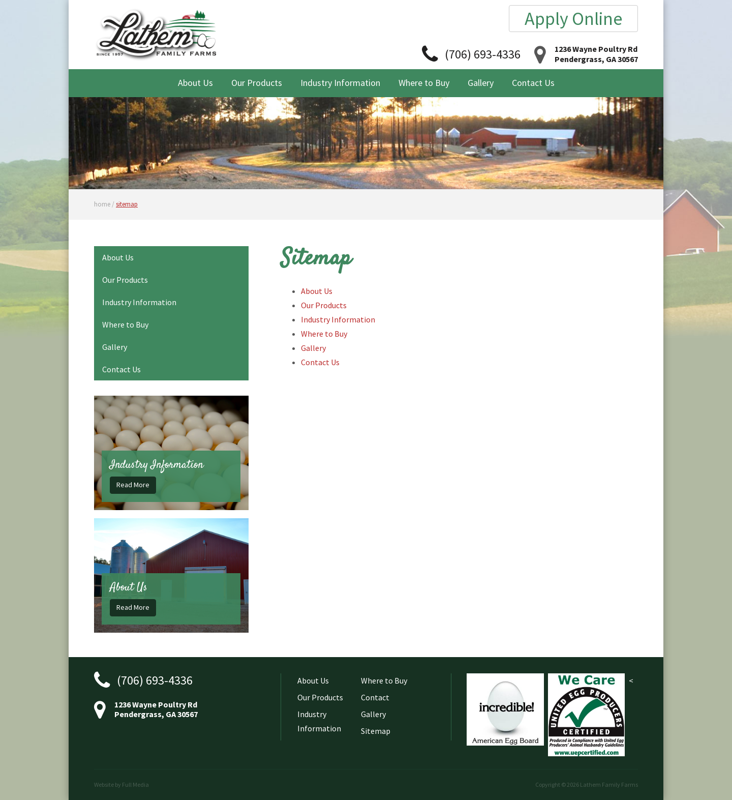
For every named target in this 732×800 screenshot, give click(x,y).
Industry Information (340, 82)
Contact (375, 697)
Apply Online (573, 18)
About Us (195, 82)
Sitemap (375, 731)
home (102, 204)
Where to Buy (424, 82)
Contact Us (533, 82)
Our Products (256, 82)
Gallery (481, 82)
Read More (132, 484)
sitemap (127, 204)
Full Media (135, 784)
